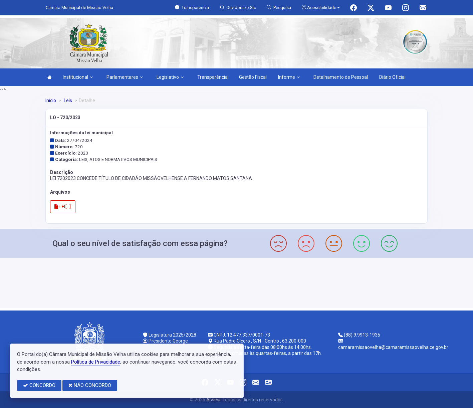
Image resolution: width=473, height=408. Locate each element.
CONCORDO (39, 385)
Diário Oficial (392, 77)
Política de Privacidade (95, 362)
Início (50, 100)
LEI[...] (62, 206)
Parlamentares (124, 77)
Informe (289, 77)
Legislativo (170, 77)
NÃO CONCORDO (89, 385)
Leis (67, 100)
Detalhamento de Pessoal (340, 77)
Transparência (212, 77)
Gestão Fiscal (253, 77)
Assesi (213, 399)
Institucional (78, 77)
